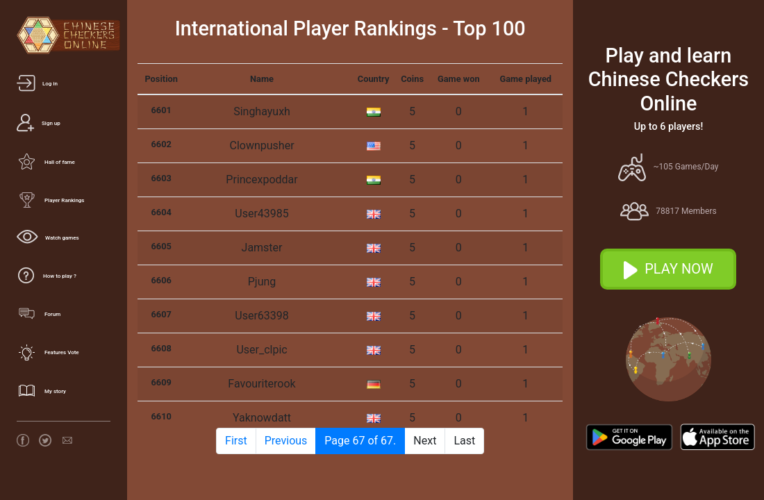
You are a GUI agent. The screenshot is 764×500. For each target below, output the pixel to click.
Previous (286, 440)
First (236, 440)
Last (464, 440)
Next (424, 440)
